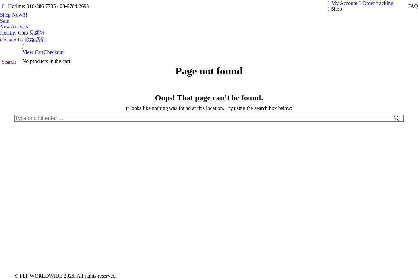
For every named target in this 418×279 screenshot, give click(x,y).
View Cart (33, 52)
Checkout (54, 52)
